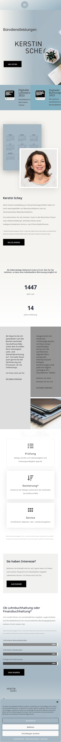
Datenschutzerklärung (32, 739)
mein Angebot (14, 672)
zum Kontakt (16, 584)
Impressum (44, 739)
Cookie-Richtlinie (19, 739)
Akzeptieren (30, 720)
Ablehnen (30, 727)
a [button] (25, 5)
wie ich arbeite (14, 242)
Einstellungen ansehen (30, 733)
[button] (57, 702)
